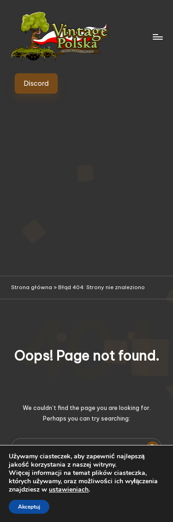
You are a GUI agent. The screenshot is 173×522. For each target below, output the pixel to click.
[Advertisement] (86, 184)
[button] (36, 83)
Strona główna (31, 287)
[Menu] (157, 36)
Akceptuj (29, 506)
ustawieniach (69, 490)
